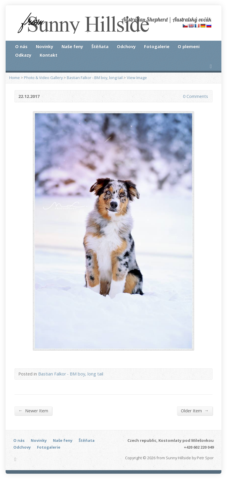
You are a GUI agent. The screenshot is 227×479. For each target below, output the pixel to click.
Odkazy (23, 55)
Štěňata (99, 46)
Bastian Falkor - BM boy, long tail (95, 77)
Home (14, 77)
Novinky (44, 46)
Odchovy (126, 46)
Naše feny (72, 46)
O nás (21, 46)
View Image (137, 77)
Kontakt (48, 55)
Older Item (194, 411)
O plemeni (189, 46)
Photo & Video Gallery (43, 77)
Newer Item (33, 411)
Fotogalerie (156, 46)
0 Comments (178, 96)
